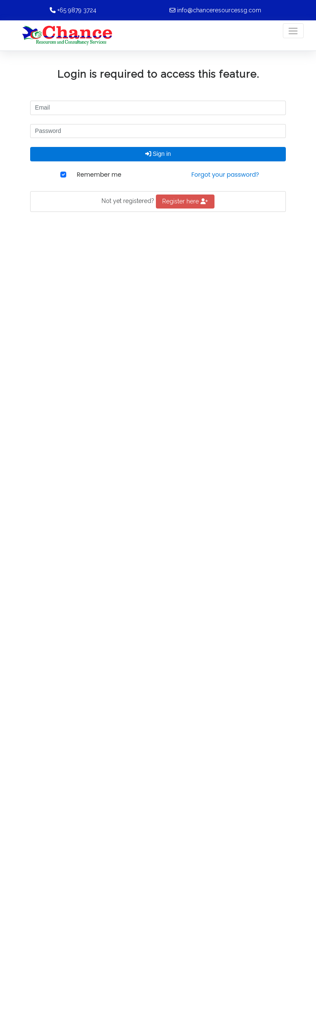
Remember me (99, 174)
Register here (185, 201)
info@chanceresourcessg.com (219, 10)
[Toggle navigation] (293, 30)
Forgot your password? (225, 174)
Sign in (158, 153)
